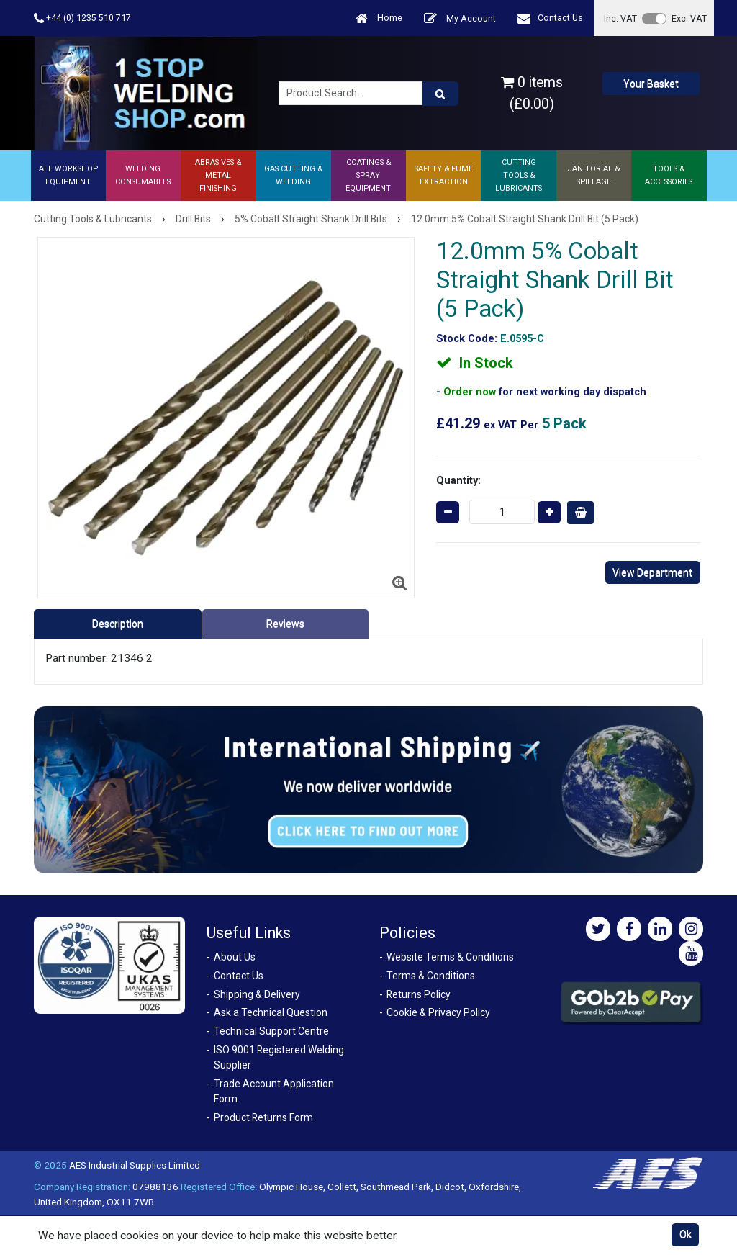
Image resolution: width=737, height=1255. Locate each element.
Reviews (285, 623)
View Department (652, 572)
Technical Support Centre (271, 1031)
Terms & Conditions (430, 975)
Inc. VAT (620, 18)
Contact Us (550, 18)
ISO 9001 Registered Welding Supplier (279, 1057)
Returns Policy (418, 994)
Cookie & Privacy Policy (438, 1012)
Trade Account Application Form (274, 1091)
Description (117, 623)
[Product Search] (440, 93)
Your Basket (651, 83)
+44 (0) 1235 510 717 (82, 18)
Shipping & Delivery (257, 994)
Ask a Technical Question (270, 1012)
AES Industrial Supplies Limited (134, 1165)
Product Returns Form (263, 1117)
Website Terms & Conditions (450, 957)
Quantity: (458, 480)
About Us (235, 957)
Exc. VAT (689, 18)
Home (379, 18)
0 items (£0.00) (532, 93)
